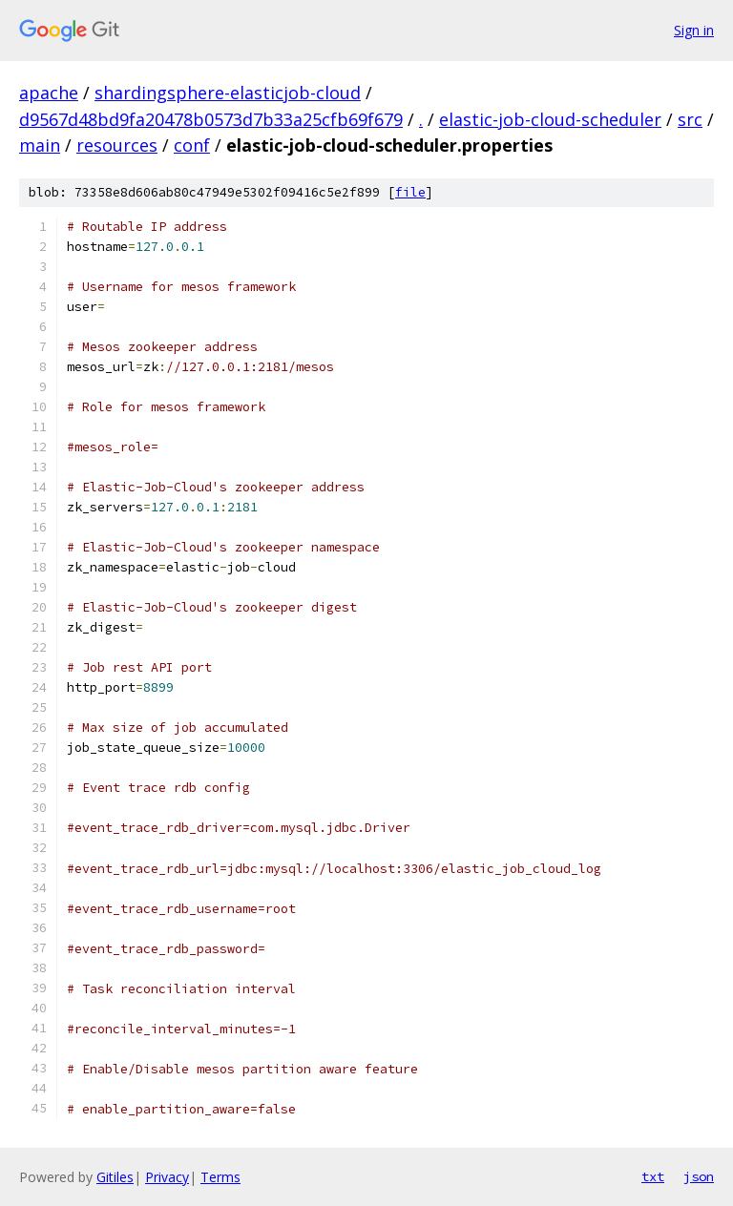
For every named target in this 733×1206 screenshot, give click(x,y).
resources (116, 145)
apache (48, 92)
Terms (220, 1177)
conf (192, 145)
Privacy (167, 1177)
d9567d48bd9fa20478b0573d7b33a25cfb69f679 (211, 119)
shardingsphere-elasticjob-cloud (227, 92)
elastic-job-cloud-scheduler (550, 119)
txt (652, 1176)
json (698, 1176)
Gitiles (115, 1177)
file (410, 192)
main (39, 145)
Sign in (694, 30)
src (690, 119)
